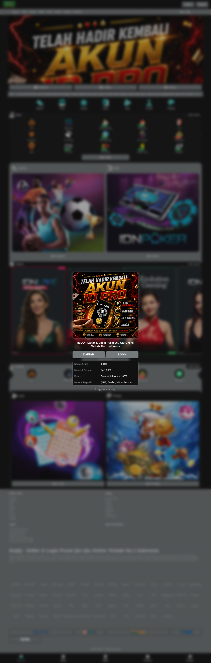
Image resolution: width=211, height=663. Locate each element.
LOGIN (122, 354)
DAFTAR (88, 354)
